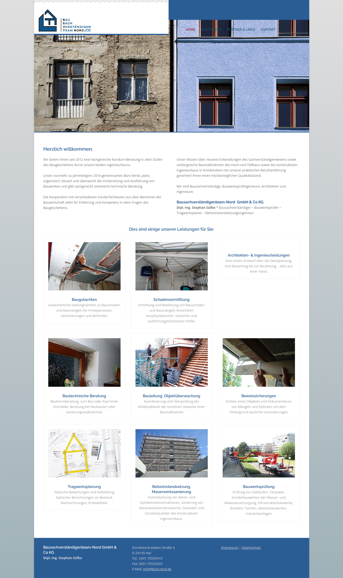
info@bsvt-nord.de (157, 569)
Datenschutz (251, 547)
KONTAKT (268, 29)
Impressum (229, 547)
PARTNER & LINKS (241, 29)
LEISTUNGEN (211, 29)
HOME (190, 29)
